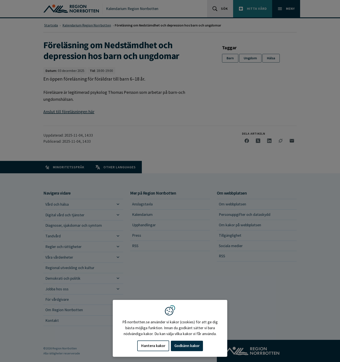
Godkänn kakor (186, 345)
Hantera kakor (153, 345)
